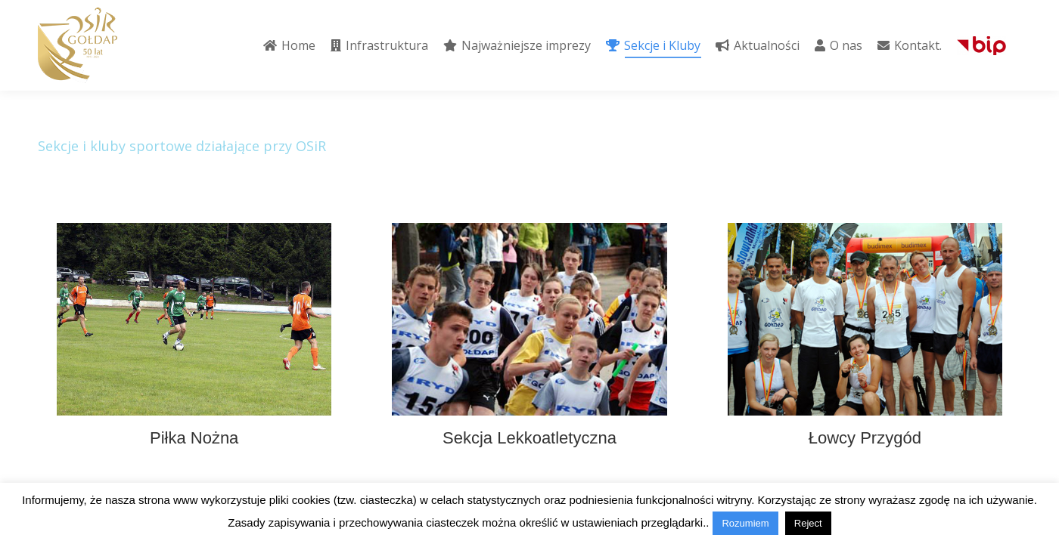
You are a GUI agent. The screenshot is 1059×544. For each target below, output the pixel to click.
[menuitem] (289, 45)
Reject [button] (808, 523)
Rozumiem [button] (745, 523)
